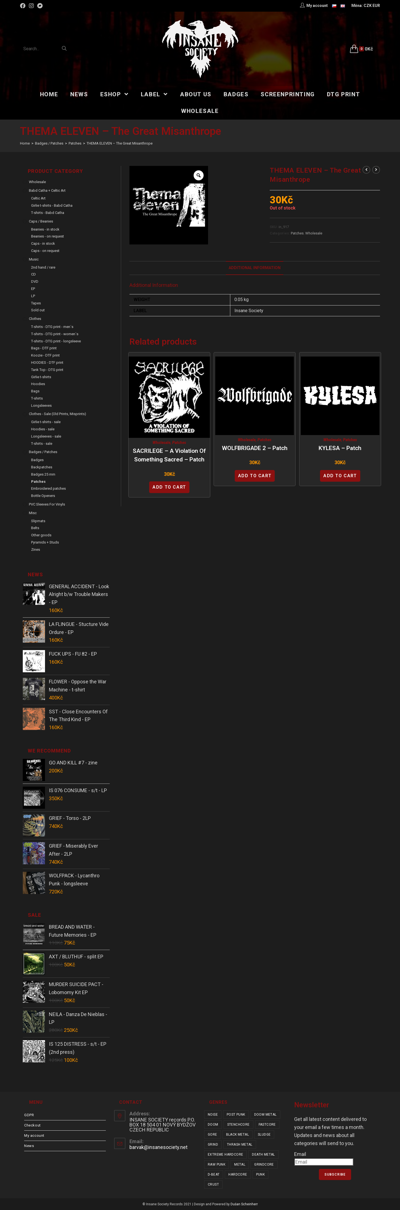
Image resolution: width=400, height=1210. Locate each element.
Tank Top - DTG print (47, 370)
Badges (37, 460)
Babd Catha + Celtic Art (47, 190)
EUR (376, 5)
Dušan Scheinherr (244, 1204)
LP (33, 296)
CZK (368, 5)
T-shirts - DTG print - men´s (52, 327)
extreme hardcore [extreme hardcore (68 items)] (225, 1154)
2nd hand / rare (43, 267)
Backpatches (41, 467)
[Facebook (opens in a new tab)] (23, 6)
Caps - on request (45, 251)
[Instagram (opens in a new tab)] (31, 6)
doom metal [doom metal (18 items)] (265, 1114)
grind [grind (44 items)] (213, 1144)
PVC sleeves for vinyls (47, 504)
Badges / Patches (43, 452)
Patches (297, 233)
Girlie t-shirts (41, 377)
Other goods (41, 535)
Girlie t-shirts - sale (46, 422)
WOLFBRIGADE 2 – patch (255, 448)
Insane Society (248, 310)
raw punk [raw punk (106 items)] (216, 1164)
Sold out (38, 310)
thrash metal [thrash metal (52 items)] (239, 1144)
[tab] (254, 268)
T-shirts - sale (41, 443)
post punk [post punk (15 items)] (236, 1114)
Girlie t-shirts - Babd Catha (51, 205)
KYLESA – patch (340, 448)
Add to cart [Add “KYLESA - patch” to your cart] (340, 475)
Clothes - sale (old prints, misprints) (57, 414)
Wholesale (313, 233)
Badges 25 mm (43, 474)
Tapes (36, 303)
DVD (34, 281)
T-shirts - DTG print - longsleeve (56, 341)
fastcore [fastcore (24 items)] (267, 1124)
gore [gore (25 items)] (212, 1134)
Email (300, 1154)
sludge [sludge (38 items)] (264, 1134)
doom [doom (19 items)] (213, 1124)
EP (33, 289)
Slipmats (38, 521)
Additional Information (255, 268)
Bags (35, 391)
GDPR (29, 1115)
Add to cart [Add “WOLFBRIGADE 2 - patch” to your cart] (255, 475)
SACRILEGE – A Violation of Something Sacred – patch (169, 455)
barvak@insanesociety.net (158, 1147)
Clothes (35, 319)
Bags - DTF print (44, 348)
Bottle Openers (43, 496)
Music (34, 259)
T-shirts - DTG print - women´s (54, 334)
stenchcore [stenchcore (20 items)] (238, 1124)
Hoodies (38, 384)
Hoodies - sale (42, 429)
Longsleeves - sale (46, 436)
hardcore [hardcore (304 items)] (237, 1174)
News (29, 1146)
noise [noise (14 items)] (213, 1114)
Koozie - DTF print (45, 355)
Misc (33, 513)
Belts (35, 528)
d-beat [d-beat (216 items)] (213, 1174)
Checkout (32, 1125)
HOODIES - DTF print (47, 362)
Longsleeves (41, 405)
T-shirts (37, 398)
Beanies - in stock (45, 229)
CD (33, 274)
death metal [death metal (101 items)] (263, 1154)
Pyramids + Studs (45, 542)
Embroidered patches (48, 488)
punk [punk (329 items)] (260, 1174)
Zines (35, 549)
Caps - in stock (43, 243)
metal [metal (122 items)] (239, 1164)
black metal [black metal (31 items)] (237, 1134)
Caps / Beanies (41, 221)
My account (34, 1135)
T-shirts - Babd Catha (47, 213)
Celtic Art (38, 198)
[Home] (25, 143)
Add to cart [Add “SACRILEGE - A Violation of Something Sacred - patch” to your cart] (169, 487)
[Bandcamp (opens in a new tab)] (40, 6)
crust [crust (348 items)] (213, 1184)
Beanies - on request (47, 236)
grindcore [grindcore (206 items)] (264, 1164)
